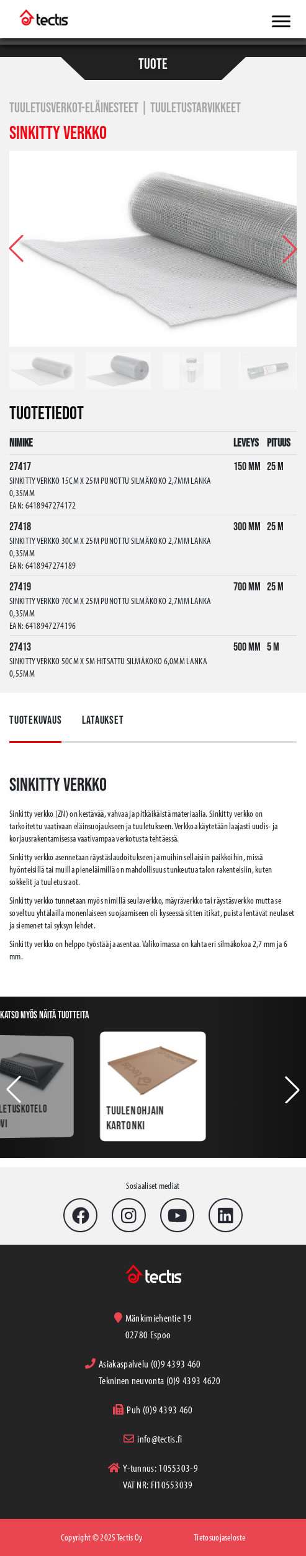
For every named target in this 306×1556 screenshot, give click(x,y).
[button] (290, 248)
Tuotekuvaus (35, 720)
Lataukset (103, 720)
